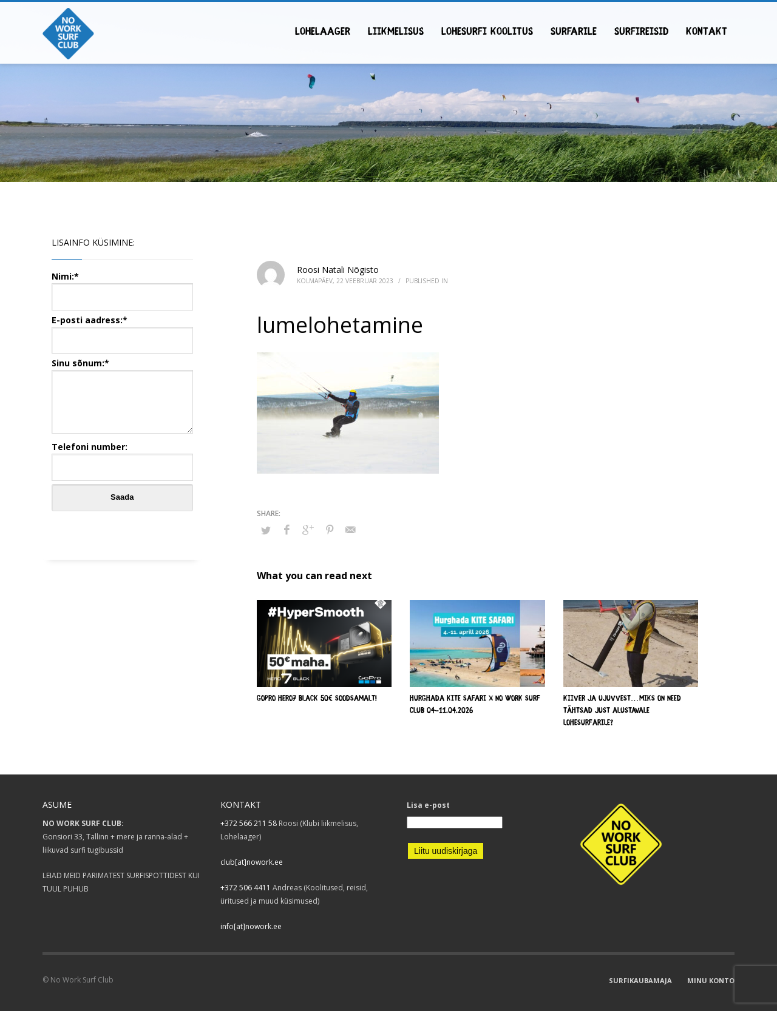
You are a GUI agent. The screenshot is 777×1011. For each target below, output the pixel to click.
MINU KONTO (711, 980)
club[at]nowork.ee (251, 862)
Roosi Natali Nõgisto (338, 269)
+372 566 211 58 (248, 823)
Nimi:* (122, 285)
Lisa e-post (428, 805)
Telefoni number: (122, 456)
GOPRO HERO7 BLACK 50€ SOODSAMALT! (317, 699)
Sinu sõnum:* (122, 396)
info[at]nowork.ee (251, 926)
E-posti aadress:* (122, 329)
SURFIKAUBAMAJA (640, 980)
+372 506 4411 (245, 887)
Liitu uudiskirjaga (445, 851)
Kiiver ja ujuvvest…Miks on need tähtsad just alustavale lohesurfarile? (622, 711)
